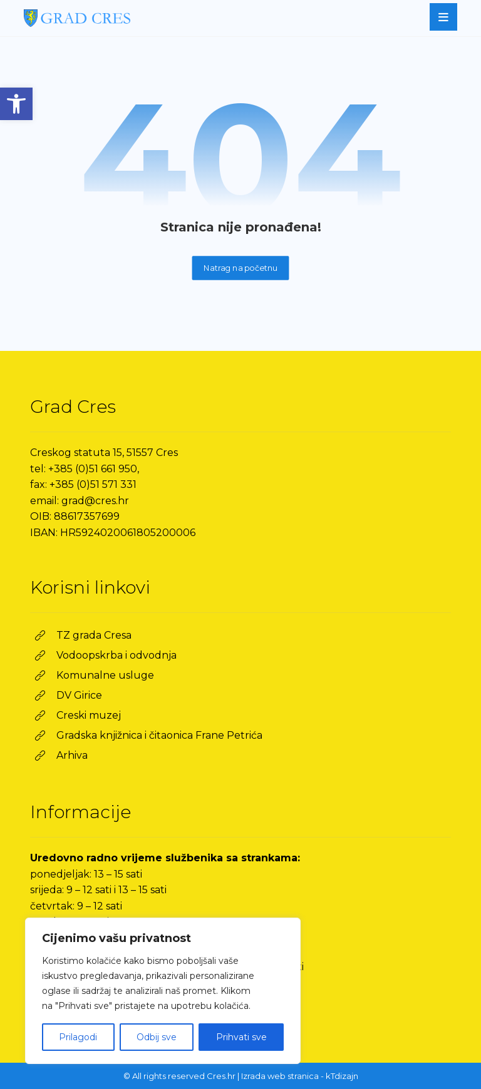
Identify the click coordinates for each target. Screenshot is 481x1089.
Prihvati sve (241, 1037)
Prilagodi (78, 1037)
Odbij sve (157, 1037)
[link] (16, 104)
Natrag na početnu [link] (241, 268)
